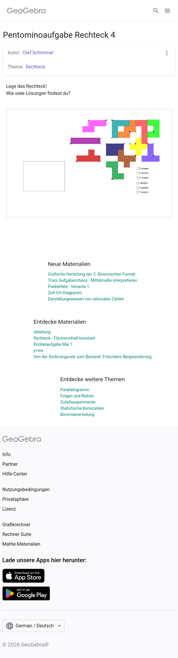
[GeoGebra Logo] (26, 11)
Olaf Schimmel (38, 52)
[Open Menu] (167, 10)
